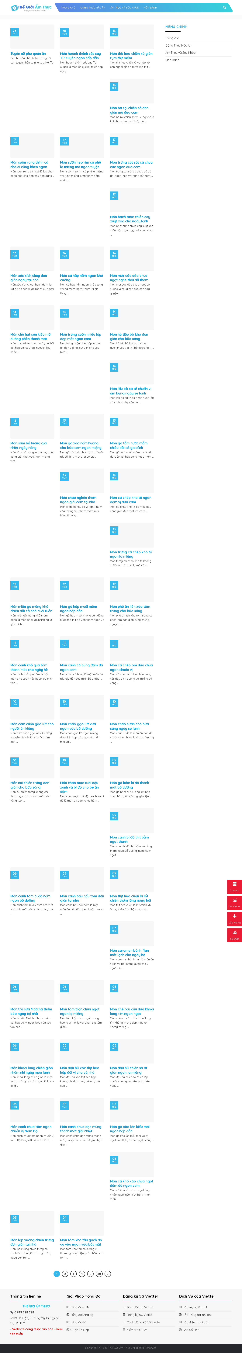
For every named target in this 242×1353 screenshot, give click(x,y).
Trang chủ (68, 7)
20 (99, 1274)
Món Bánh (150, 7)
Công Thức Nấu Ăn (92, 7)
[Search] (224, 7)
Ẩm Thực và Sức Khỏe (124, 7)
